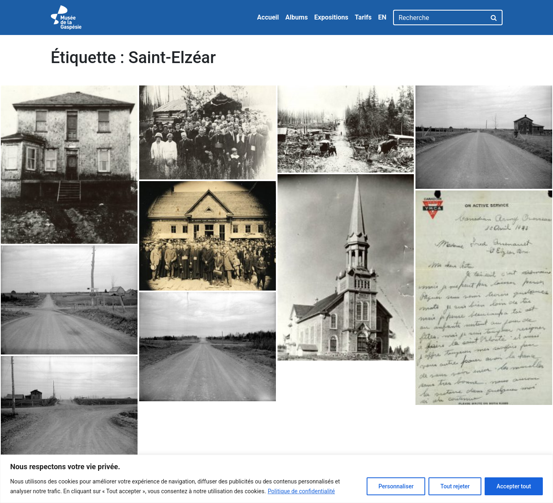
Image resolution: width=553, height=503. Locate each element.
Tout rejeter (455, 486)
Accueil (268, 17)
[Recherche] (439, 17)
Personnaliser (395, 486)
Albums (296, 17)
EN (382, 17)
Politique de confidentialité (301, 491)
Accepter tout (513, 486)
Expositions (331, 17)
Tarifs (363, 17)
